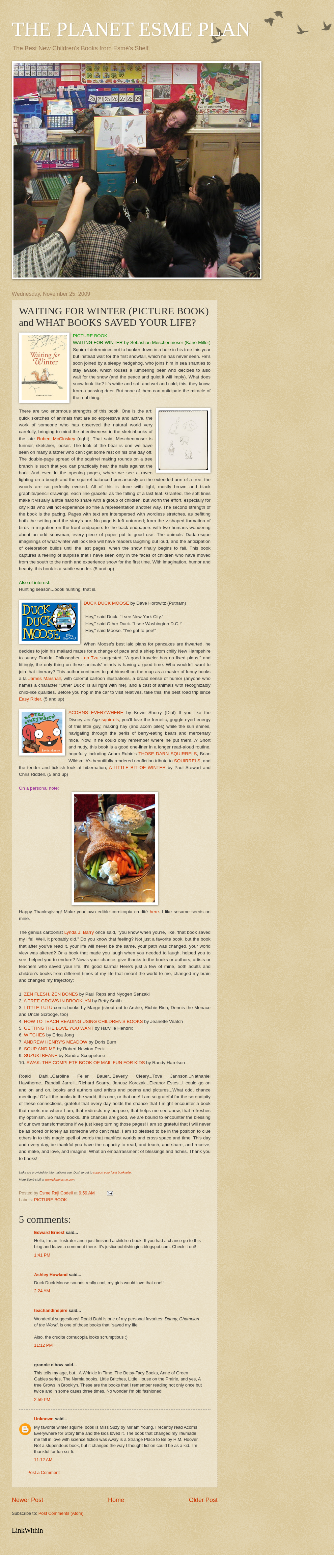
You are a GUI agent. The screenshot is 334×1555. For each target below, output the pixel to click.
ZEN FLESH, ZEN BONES (51, 994)
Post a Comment (43, 1472)
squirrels (110, 719)
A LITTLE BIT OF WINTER (137, 767)
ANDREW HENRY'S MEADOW (55, 1042)
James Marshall (44, 678)
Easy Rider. (30, 699)
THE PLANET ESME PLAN (131, 29)
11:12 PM (43, 1345)
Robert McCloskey (56, 438)
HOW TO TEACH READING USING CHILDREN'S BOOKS (83, 1021)
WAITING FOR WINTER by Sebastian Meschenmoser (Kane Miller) (142, 342)
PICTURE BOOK (50, 1199)
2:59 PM (42, 1399)
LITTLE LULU (38, 1007)
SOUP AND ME (40, 1048)
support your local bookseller (112, 1172)
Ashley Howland (50, 1274)
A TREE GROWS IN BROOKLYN (57, 1000)
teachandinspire (50, 1310)
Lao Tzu (90, 657)
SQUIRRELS (187, 760)
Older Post (203, 1500)
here (154, 911)
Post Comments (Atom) (61, 1513)
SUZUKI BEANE (40, 1055)
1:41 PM (42, 1255)
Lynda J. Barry (79, 932)
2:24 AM (42, 1290)
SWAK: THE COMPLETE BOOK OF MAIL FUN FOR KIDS (86, 1062)
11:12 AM (43, 1459)
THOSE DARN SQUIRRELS (167, 753)
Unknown (44, 1418)
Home (116, 1500)
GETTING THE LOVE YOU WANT (58, 1028)
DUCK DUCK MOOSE (106, 603)
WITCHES (34, 1034)
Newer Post (27, 1500)
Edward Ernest (49, 1232)
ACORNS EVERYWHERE (95, 712)
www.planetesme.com (60, 1179)
